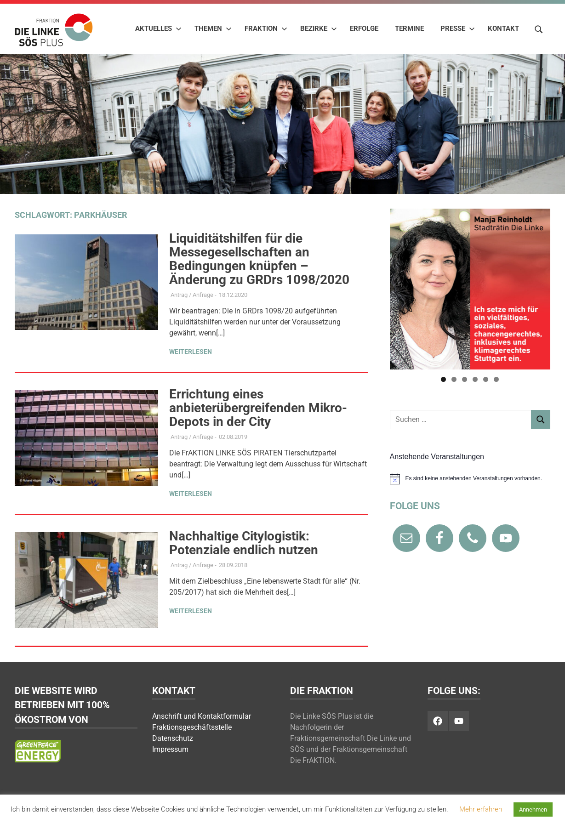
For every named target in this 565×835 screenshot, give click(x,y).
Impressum (170, 749)
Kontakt (503, 28)
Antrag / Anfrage (192, 294)
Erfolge (364, 28)
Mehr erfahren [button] (480, 809)
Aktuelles (158, 28)
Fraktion (266, 28)
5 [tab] (485, 379)
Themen (213, 28)
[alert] (470, 478)
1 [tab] (443, 379)
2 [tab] (454, 379)
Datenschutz (172, 738)
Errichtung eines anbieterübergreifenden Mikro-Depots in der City (258, 407)
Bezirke (318, 28)
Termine (409, 28)
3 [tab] (464, 379)
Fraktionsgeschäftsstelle (192, 727)
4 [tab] (475, 379)
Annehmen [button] (533, 809)
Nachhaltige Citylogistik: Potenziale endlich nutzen (243, 542)
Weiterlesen (190, 351)
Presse (457, 28)
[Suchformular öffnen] (538, 28)
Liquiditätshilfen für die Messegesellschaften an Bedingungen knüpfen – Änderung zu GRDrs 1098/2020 (259, 259)
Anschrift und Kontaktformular (201, 716)
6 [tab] (496, 379)
